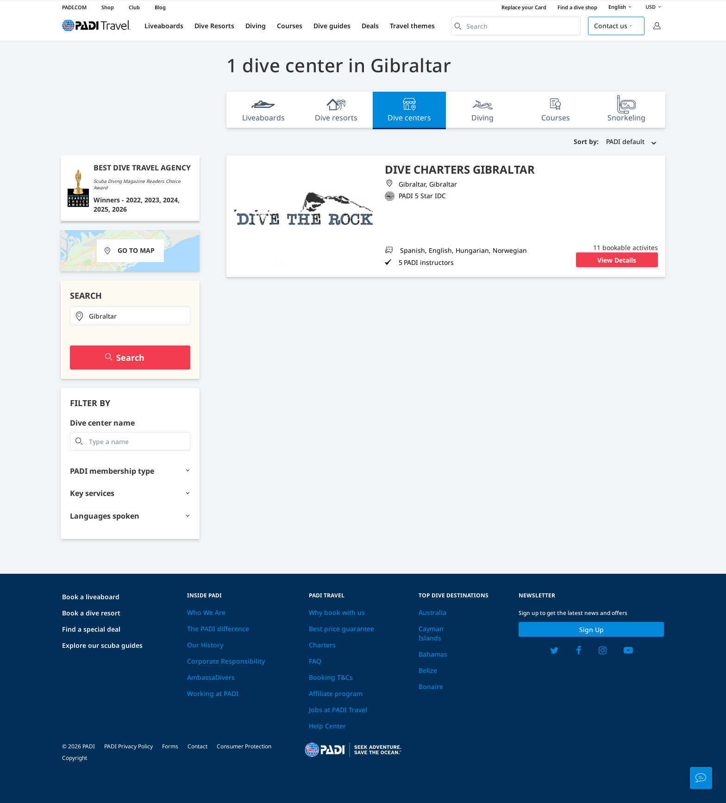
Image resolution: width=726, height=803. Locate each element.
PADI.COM (74, 7)
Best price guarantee (341, 628)
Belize (428, 670)
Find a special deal (91, 629)
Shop (107, 7)
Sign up (591, 629)
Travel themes (412, 25)
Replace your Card (523, 7)
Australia (432, 612)
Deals (370, 25)
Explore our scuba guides (102, 645)
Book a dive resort (91, 613)
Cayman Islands (431, 633)
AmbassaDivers (211, 677)
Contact (197, 746)
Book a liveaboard (90, 596)
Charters (322, 644)
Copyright (74, 758)
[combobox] (516, 26)
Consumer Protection (244, 746)
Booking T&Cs (331, 677)
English (621, 7)
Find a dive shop (577, 7)
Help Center (327, 725)
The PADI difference (218, 628)
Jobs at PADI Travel (338, 709)
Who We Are (206, 612)
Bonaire (431, 686)
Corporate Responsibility (226, 661)
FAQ (315, 661)
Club (134, 7)
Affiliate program (336, 693)
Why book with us (337, 612)
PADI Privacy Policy (128, 746)
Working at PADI (212, 693)
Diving (255, 25)
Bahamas (433, 654)
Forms (170, 746)
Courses (289, 25)
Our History (205, 644)
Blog (160, 7)
